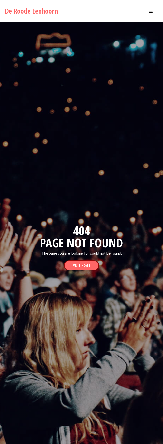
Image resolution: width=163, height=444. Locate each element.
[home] (33, 11)
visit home (81, 265)
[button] (151, 11)
